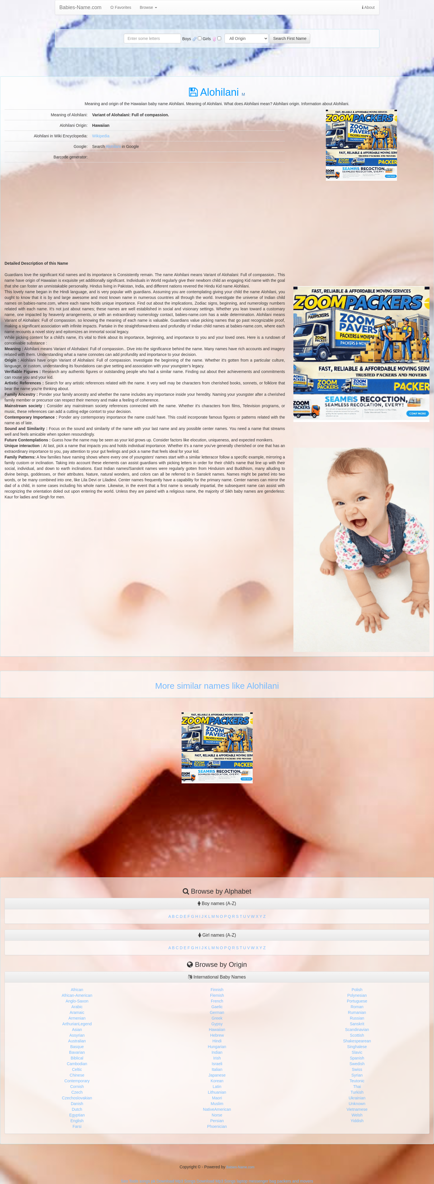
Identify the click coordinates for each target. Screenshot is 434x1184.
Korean (217, 1081)
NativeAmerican (217, 1109)
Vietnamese (357, 1109)
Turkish (357, 1092)
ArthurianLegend (77, 1024)
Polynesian (357, 995)
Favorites (120, 7)
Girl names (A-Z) (217, 935)
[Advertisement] (361, 220)
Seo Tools (129, 1181)
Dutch (77, 1109)
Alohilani (113, 146)
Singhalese (357, 1046)
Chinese (77, 1075)
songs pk (147, 1181)
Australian (77, 1041)
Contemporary (77, 1081)
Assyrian (77, 1035)
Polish (356, 989)
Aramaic (77, 1012)
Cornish (77, 1086)
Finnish (217, 989)
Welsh (357, 1115)
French (217, 1001)
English (77, 1120)
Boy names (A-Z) (217, 903)
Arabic (77, 1006)
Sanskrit (357, 1024)
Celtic (77, 1069)
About (368, 7)
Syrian (357, 1075)
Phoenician (217, 1126)
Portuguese (357, 1001)
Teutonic (356, 1081)
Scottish (357, 1035)
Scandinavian (357, 1029)
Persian (217, 1120)
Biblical (77, 1058)
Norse (217, 1115)
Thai (357, 1086)
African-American (77, 995)
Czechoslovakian (77, 1098)
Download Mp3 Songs (176, 1181)
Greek (216, 1018)
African (77, 989)
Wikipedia (101, 136)
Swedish (357, 1063)
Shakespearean (357, 1041)
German (217, 1012)
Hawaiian (217, 1029)
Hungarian (217, 1046)
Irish (217, 1058)
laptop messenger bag (256, 1181)
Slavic (357, 1052)
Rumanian (357, 1012)
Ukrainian (357, 1098)
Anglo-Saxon (76, 1001)
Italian (217, 1069)
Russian (357, 1018)
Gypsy (217, 1024)
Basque (77, 1046)
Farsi (77, 1126)
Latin (217, 1086)
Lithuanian (217, 1092)
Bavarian (77, 1052)
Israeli (217, 1063)
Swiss (357, 1069)
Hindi (217, 1041)
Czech (77, 1092)
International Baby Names (217, 977)
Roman (357, 1006)
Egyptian (77, 1115)
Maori (217, 1098)
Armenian (77, 1018)
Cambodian (77, 1063)
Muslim (217, 1103)
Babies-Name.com (80, 7)
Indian (216, 1052)
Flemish (217, 995)
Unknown (357, 1103)
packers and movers (295, 1181)
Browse (148, 7)
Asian (77, 1029)
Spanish (357, 1058)
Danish (77, 1103)
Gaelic (217, 1006)
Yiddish (357, 1120)
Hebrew (217, 1035)
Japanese (217, 1075)
